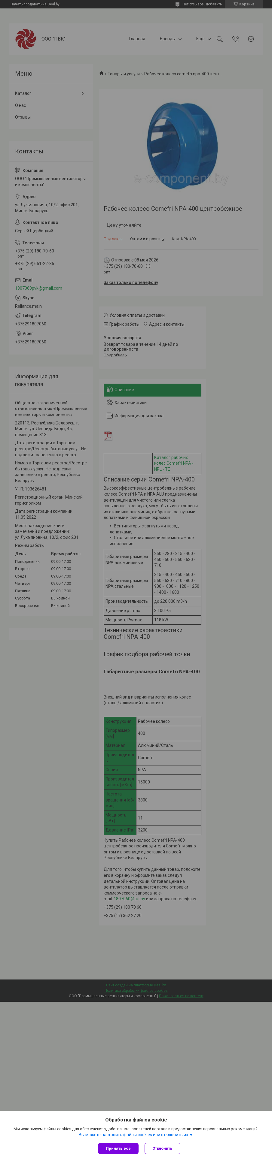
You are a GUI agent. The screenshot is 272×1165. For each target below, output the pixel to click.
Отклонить (162, 1148)
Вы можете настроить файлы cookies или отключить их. (134, 1134)
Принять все (118, 1148)
